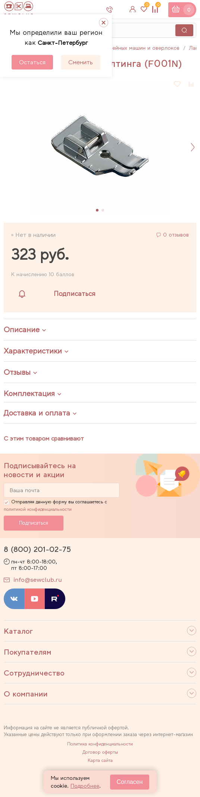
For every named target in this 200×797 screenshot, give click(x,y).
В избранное (177, 84)
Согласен (130, 782)
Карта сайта (100, 760)
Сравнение (157, 6)
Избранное (146, 6)
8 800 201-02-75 (119, 9)
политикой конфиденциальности (38, 509)
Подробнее (85, 786)
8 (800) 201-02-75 (37, 549)
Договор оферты (100, 752)
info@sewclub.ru (37, 579)
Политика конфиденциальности (100, 744)
